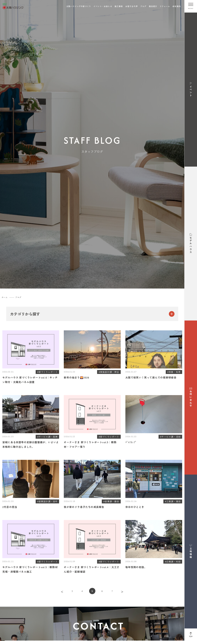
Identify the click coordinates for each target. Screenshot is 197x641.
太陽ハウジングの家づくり (78, 6)
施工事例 (119, 6)
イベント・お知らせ (102, 6)
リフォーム (165, 6)
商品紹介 (153, 6)
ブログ (143, 6)
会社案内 (176, 6)
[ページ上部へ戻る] (190, 634)
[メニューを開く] (190, 6)
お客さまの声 (131, 6)
